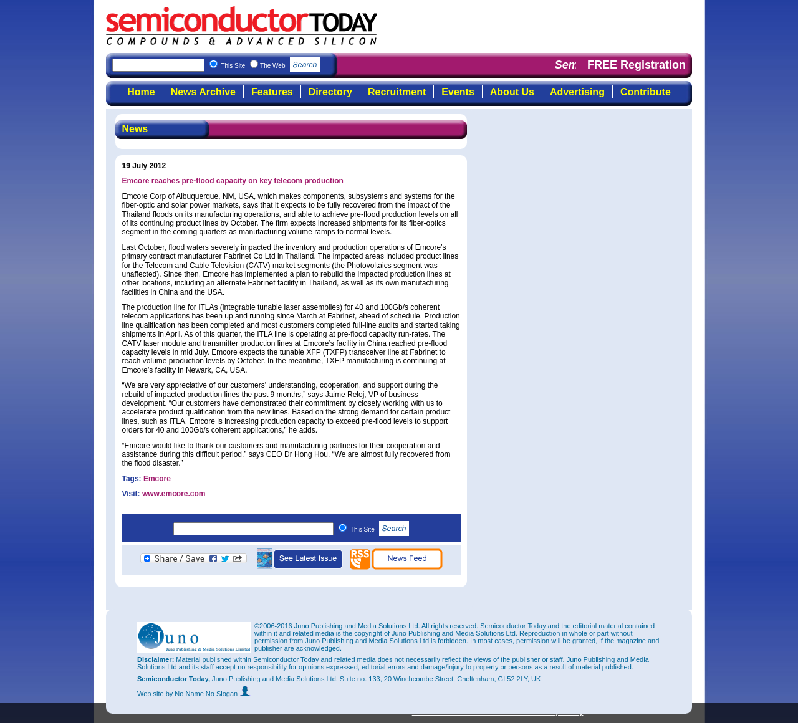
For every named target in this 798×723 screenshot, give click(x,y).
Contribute (645, 92)
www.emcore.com (174, 493)
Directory (330, 92)
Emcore (157, 478)
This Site (380, 529)
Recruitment (397, 92)
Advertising (577, 92)
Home (141, 92)
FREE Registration (636, 65)
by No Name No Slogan (208, 693)
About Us (512, 92)
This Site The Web (270, 65)
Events (457, 92)
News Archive (203, 92)
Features (272, 92)
